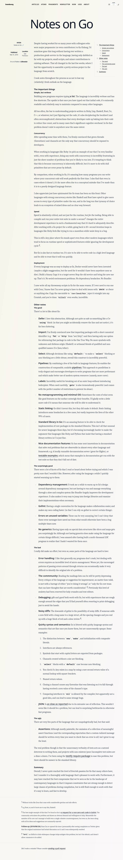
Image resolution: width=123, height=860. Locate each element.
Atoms (44, 4)
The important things (106, 45)
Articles (35, 4)
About (86, 4)
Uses (80, 4)
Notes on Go (19, 45)
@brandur (24, 62)
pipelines (77, 367)
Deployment (105, 55)
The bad (104, 66)
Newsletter (65, 4)
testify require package (78, 755)
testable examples (48, 455)
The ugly (104, 69)
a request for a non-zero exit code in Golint (78, 812)
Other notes (103, 58)
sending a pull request (56, 848)
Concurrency (106, 50)
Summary (102, 72)
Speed (104, 53)
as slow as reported (57, 704)
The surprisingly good (108, 64)
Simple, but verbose (108, 48)
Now (74, 4)
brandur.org (9, 4)
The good (105, 61)
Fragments (53, 4)
